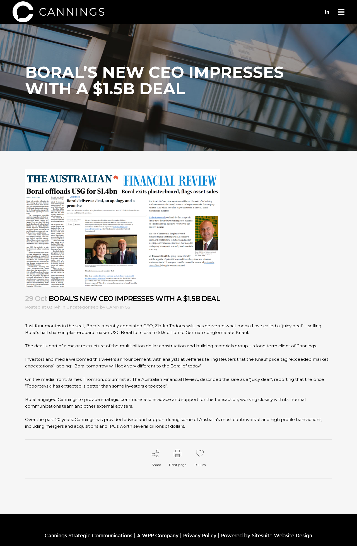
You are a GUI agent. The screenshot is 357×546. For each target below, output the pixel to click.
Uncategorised (82, 307)
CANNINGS (118, 307)
